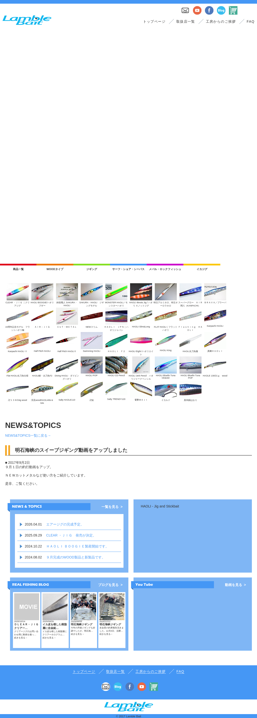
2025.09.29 (33, 535)
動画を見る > (235, 585)
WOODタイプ (54, 269)
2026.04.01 (33, 524)
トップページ (154, 21)
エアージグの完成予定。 (65, 524)
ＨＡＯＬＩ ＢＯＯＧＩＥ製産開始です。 (77, 546)
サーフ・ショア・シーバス (128, 269)
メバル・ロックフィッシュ (165, 269)
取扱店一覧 (185, 21)
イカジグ (202, 269)
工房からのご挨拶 (221, 21)
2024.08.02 (33, 557)
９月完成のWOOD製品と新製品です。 (75, 557)
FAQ (251, 21)
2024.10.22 (33, 546)
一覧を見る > (112, 507)
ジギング (91, 269)
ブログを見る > (110, 585)
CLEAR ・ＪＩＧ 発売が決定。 (71, 535)
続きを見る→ (20, 638)
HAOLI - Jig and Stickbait (160, 506)
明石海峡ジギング (81, 624)
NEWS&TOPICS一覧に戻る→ (28, 435)
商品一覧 (18, 269)
